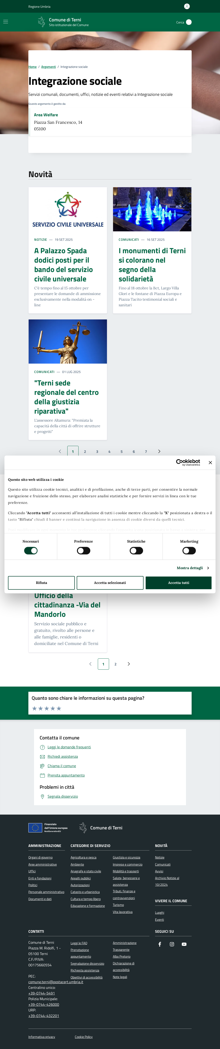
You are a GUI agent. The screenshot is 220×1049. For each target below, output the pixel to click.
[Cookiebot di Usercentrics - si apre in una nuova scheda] (179, 462)
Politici (32, 885)
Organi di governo (40, 857)
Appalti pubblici (81, 878)
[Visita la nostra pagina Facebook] (159, 945)
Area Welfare (46, 115)
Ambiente (77, 864)
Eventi (159, 919)
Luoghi (159, 912)
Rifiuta (41, 583)
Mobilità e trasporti (126, 871)
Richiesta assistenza (85, 970)
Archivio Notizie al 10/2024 (167, 881)
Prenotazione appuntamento (81, 953)
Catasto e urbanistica (85, 891)
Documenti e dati (40, 898)
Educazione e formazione (88, 905)
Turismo (118, 904)
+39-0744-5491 (41, 993)
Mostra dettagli (190, 568)
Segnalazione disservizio (87, 963)
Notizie (40, 239)
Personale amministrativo (46, 891)
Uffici (32, 871)
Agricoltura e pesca (83, 857)
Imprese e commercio (127, 864)
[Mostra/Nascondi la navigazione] (5, 21)
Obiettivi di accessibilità (86, 977)
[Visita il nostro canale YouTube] (184, 945)
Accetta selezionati (110, 583)
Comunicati (129, 239)
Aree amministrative (42, 864)
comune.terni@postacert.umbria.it (55, 982)
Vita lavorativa (123, 911)
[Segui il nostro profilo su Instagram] (172, 945)
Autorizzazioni (80, 885)
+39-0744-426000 (43, 1004)
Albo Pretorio (121, 956)
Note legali (120, 976)
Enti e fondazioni (39, 878)
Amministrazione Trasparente (125, 946)
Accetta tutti (178, 583)
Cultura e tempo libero (86, 898)
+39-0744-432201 (43, 1015)
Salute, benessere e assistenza (126, 881)
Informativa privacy (41, 1036)
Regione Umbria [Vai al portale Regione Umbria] (39, 6)
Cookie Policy (84, 1036)
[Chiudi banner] (210, 462)
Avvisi (159, 871)
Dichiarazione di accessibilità (123, 966)
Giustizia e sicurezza (126, 857)
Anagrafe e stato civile (86, 871)
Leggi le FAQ (79, 943)
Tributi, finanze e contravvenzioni (124, 894)
